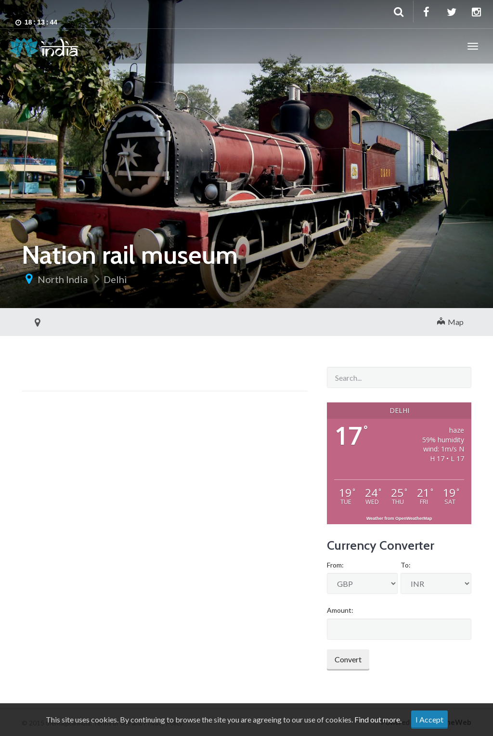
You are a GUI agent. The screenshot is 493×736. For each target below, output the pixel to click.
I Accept (429, 719)
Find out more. (378, 719)
